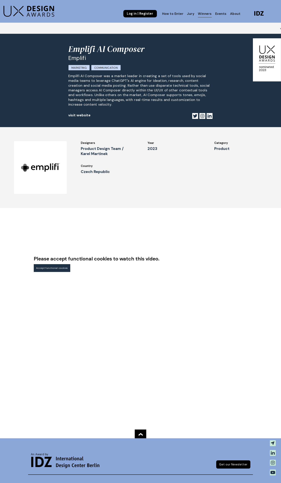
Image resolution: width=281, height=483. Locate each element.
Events (221, 14)
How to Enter (173, 14)
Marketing (79, 68)
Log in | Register (140, 14)
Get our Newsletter (233, 464)
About (235, 14)
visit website (79, 115)
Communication (106, 68)
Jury (190, 14)
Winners (205, 14)
